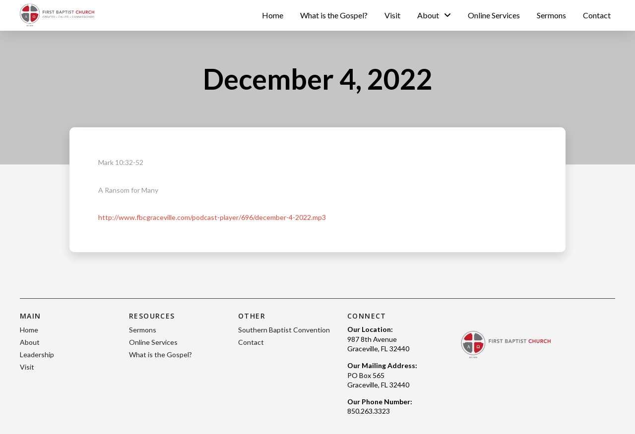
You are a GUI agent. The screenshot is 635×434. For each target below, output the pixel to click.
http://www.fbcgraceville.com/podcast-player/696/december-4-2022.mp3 (212, 217)
